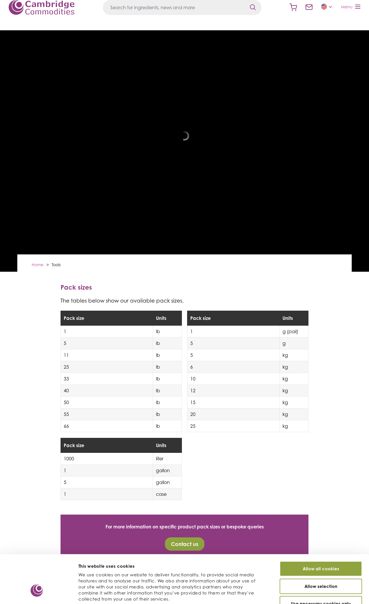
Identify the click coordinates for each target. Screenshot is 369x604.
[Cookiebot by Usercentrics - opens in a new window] (37, 592)
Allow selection (320, 549)
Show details (308, 593)
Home (38, 264)
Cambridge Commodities (41, 7)
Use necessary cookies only (321, 567)
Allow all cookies (321, 532)
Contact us (309, 7)
